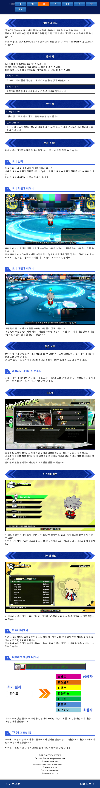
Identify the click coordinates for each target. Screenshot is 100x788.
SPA (20, 9)
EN (32, 4)
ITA (79, 4)
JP (20, 4)
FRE (67, 4)
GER (91, 4)
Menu (4, 4)
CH (55, 4)
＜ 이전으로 (12, 783)
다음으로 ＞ (87, 783)
